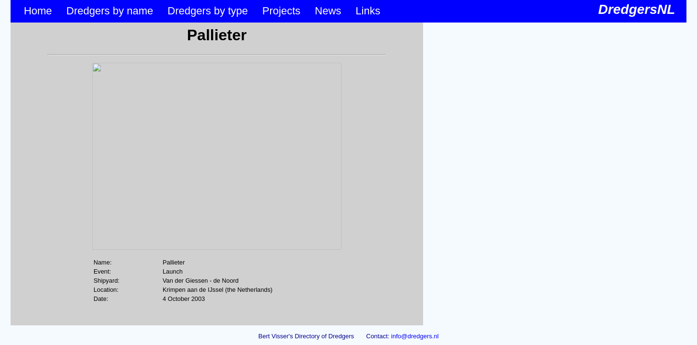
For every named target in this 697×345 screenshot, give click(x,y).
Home (38, 11)
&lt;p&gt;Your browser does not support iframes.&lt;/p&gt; (217, 174)
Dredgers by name (109, 11)
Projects (281, 11)
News (328, 11)
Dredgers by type (207, 11)
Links (367, 11)
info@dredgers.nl (414, 336)
